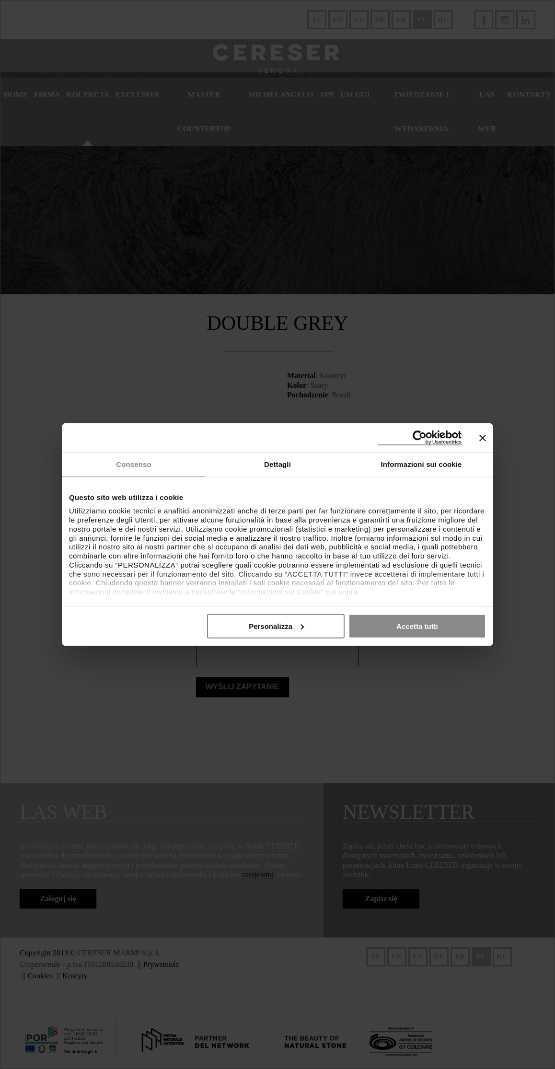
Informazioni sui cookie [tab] (421, 464)
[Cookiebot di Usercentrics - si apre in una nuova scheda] (420, 437)
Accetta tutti (417, 626)
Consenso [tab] (133, 464)
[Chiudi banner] (482, 437)
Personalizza (276, 626)
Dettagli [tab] (277, 464)
